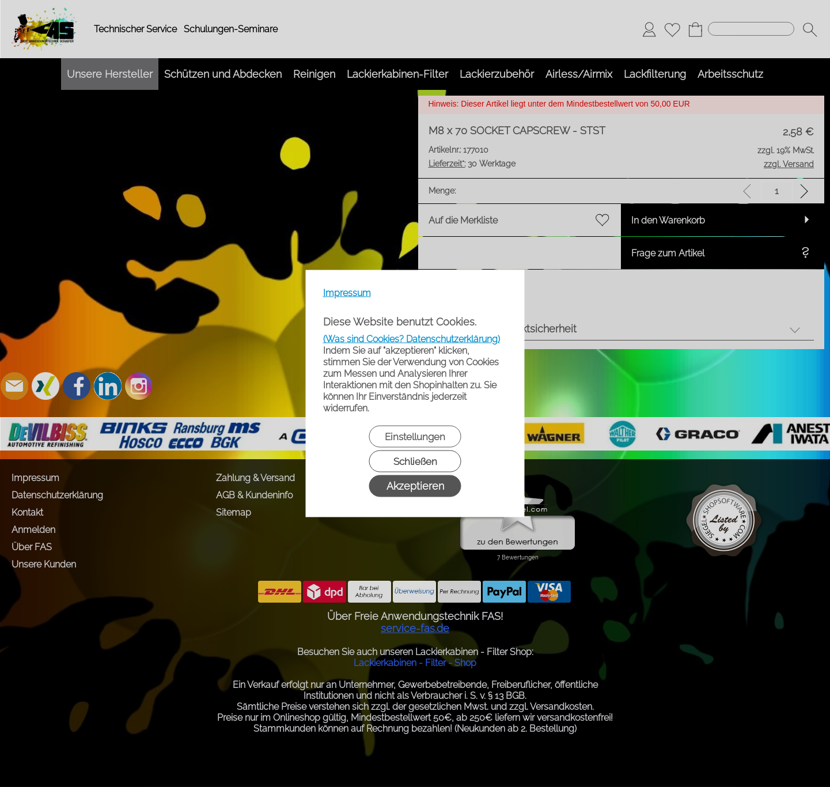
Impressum (347, 292)
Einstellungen (415, 436)
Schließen (415, 461)
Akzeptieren (415, 486)
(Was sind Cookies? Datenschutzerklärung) (411, 339)
